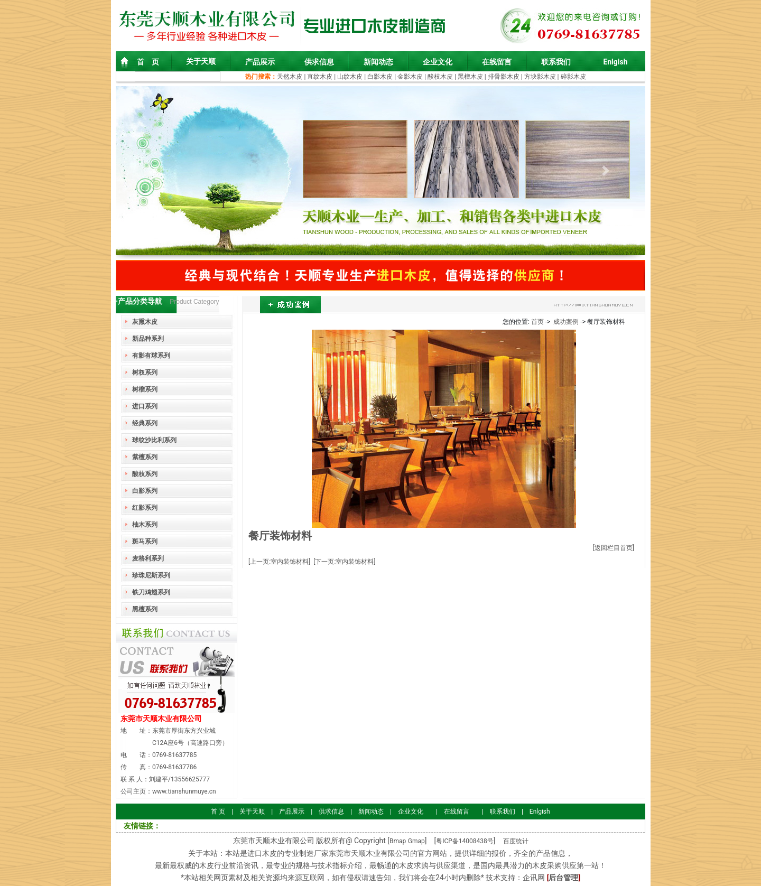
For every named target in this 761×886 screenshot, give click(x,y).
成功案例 (566, 321)
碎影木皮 (573, 76)
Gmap (416, 841)
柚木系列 (144, 524)
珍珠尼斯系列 (151, 575)
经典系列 (144, 423)
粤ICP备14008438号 (465, 841)
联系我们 (556, 62)
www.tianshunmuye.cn (184, 791)
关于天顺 (201, 61)
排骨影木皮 (503, 76)
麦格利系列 (148, 558)
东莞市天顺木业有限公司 (161, 718)
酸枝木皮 (441, 76)
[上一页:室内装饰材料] (279, 561)
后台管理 (563, 877)
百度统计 (515, 841)
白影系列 (144, 491)
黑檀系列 (144, 609)
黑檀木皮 (470, 76)
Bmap (397, 841)
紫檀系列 (144, 457)
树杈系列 (144, 372)
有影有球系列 (151, 355)
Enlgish (615, 62)
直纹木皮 (319, 76)
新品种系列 (148, 338)
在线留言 (497, 62)
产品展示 (260, 62)
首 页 (148, 62)
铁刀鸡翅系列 (151, 592)
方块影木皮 (540, 76)
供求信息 (319, 62)
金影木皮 (410, 76)
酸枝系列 (144, 474)
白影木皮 (380, 76)
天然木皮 (290, 76)
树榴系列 (144, 389)
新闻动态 (378, 62)
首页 (537, 321)
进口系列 (144, 406)
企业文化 (437, 62)
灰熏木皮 (144, 321)
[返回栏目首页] (613, 548)
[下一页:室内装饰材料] (344, 561)
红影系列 (144, 507)
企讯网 (534, 877)
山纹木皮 (350, 76)
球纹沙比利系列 (154, 440)
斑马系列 (144, 541)
